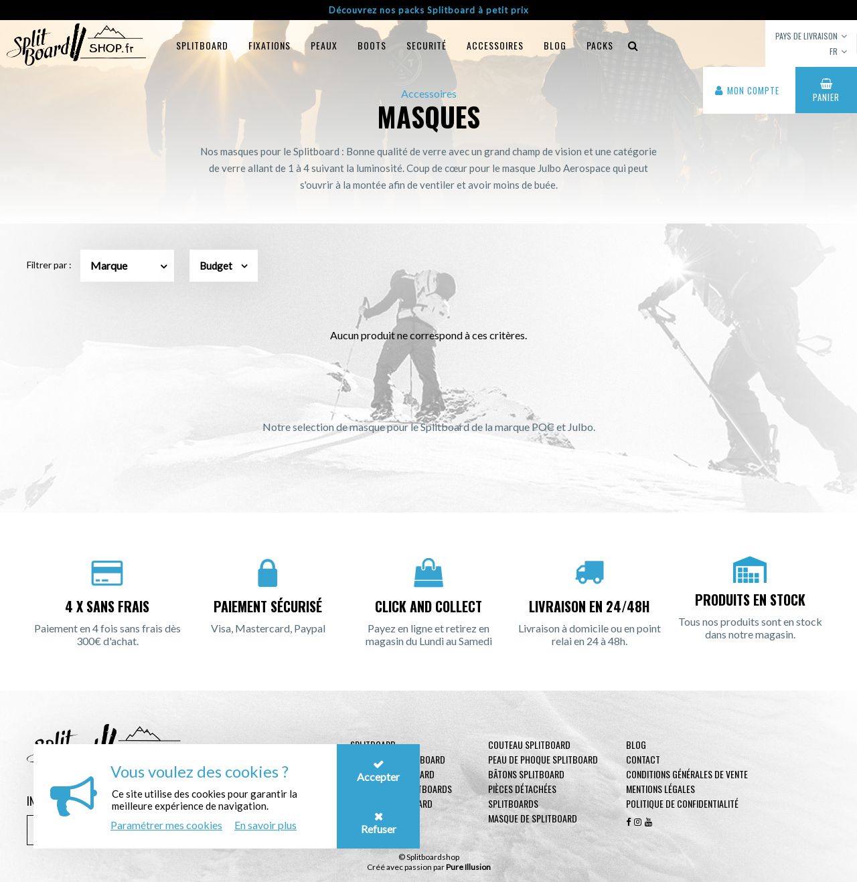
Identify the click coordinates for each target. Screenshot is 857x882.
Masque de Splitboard (532, 818)
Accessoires (495, 45)
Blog (636, 744)
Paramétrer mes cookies (166, 824)
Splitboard (202, 45)
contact (643, 759)
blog (555, 45)
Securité (426, 45)
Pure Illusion (468, 867)
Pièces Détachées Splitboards (522, 796)
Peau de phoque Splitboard (543, 759)
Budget (224, 266)
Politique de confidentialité (682, 803)
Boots (372, 45)
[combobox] (127, 266)
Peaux (324, 45)
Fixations (269, 45)
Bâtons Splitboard (526, 774)
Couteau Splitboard (529, 744)
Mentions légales (660, 789)
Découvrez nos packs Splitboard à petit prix (429, 10)
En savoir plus (265, 824)
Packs (600, 45)
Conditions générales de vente (687, 774)
